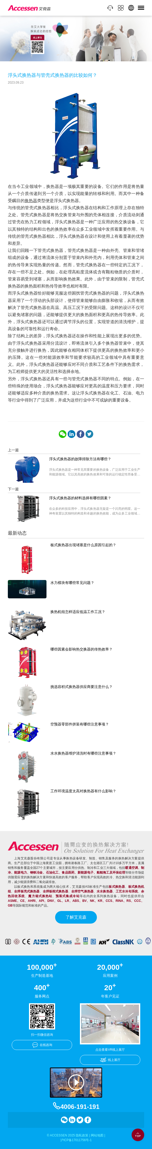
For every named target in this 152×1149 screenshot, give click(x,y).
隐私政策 (82, 1135)
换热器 (31, 200)
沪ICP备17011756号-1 (76, 1140)
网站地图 (97, 1135)
